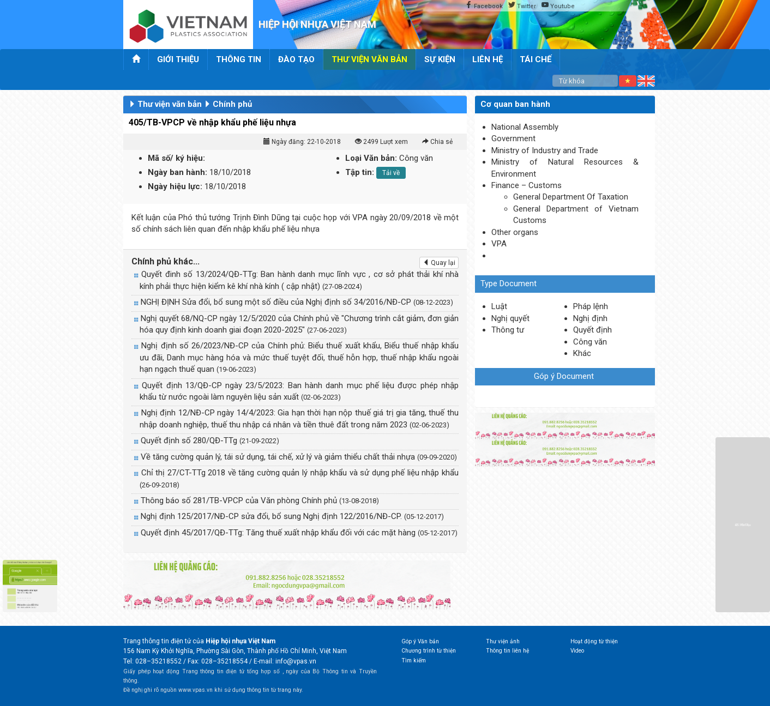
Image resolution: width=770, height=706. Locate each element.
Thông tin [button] (238, 59)
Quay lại (439, 263)
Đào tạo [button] (296, 59)
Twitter (522, 6)
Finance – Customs (526, 185)
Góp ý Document (564, 376)
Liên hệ (487, 59)
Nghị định (590, 318)
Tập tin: (359, 172)
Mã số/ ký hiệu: (176, 158)
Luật (499, 306)
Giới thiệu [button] (178, 59)
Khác (582, 353)
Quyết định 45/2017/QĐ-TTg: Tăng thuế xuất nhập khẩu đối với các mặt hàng (299, 533)
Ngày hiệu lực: (175, 186)
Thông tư (507, 330)
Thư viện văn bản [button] (369, 59)
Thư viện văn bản (169, 104)
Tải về (391, 173)
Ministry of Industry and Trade (544, 150)
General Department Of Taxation (570, 197)
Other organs (514, 232)
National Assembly (524, 127)
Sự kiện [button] (439, 59)
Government (513, 138)
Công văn (590, 342)
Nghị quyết (510, 318)
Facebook (484, 6)
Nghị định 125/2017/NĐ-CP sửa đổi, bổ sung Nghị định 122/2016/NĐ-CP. (292, 516)
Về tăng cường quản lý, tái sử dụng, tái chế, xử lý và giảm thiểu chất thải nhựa (299, 457)
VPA (499, 244)
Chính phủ (232, 104)
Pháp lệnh (590, 306)
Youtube (558, 6)
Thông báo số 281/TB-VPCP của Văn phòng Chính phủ (260, 500)
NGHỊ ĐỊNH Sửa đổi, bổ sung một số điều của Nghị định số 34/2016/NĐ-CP (297, 302)
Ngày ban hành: (177, 172)
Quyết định (592, 330)
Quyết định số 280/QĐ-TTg (210, 440)
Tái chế (535, 59)
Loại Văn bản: (371, 158)
